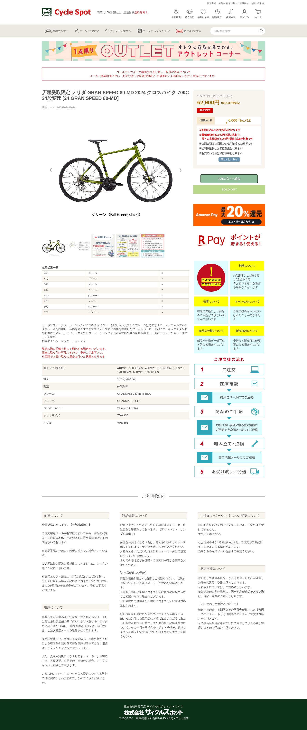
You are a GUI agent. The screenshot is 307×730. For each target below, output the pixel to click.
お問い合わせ (257, 3)
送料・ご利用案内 (239, 3)
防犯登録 (211, 3)
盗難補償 (223, 3)
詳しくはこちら (229, 159)
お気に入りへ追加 (229, 178)
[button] (180, 170)
